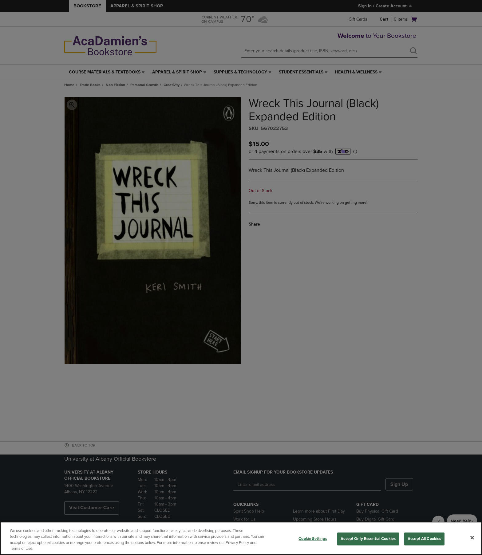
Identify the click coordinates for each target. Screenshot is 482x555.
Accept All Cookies (424, 538)
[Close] (472, 537)
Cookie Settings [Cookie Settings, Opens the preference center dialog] (312, 538)
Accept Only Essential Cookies (368, 538)
